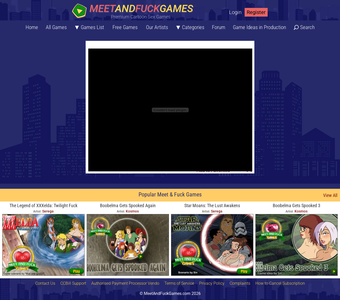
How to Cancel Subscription (280, 283)
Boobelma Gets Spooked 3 (296, 205)
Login (235, 12)
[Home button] (134, 11)
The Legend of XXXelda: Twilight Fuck (43, 205)
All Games (56, 27)
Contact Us (45, 283)
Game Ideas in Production (259, 27)
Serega (48, 211)
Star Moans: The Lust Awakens (212, 205)
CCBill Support (73, 283)
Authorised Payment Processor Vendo (125, 283)
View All (330, 195)
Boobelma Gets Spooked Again (128, 205)
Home (32, 27)
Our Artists (157, 27)
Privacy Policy (211, 283)
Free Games (125, 27)
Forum (218, 27)
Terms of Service (179, 283)
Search (307, 27)
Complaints (240, 283)
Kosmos (132, 211)
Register (256, 12)
